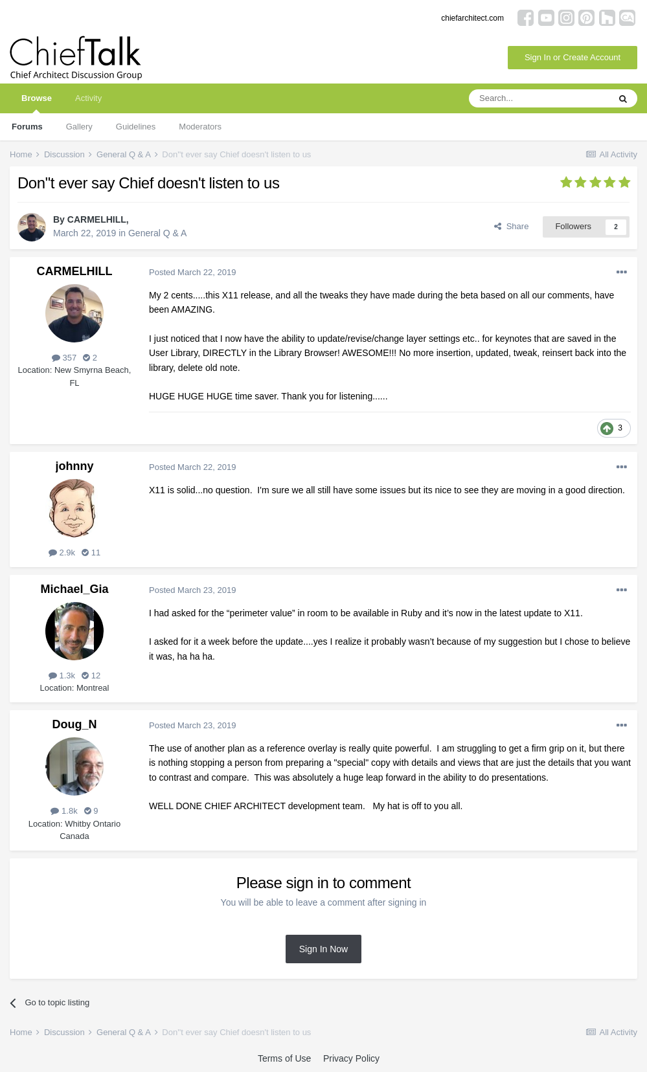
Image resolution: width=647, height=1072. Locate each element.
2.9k (62, 552)
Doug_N (74, 724)
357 (64, 358)
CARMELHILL (96, 219)
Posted (192, 272)
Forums (27, 126)
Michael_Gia (74, 589)
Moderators (200, 126)
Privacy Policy (351, 1058)
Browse (36, 103)
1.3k (62, 675)
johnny (75, 466)
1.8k (64, 811)
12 (91, 675)
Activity (88, 98)
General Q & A (157, 233)
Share (511, 226)
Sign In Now (323, 949)
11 (91, 552)
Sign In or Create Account (572, 57)
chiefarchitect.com (472, 18)
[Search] (539, 98)
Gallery (79, 126)
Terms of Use (284, 1058)
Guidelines (135, 126)
